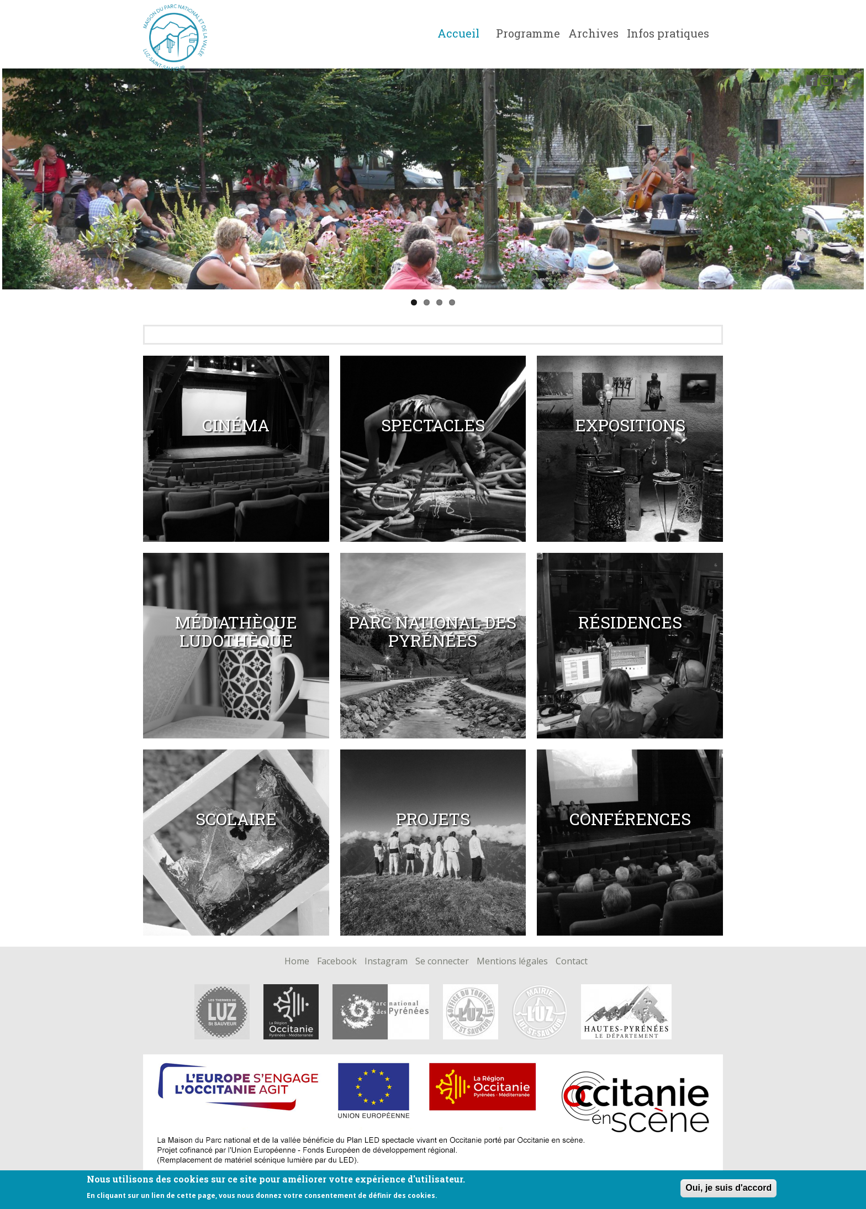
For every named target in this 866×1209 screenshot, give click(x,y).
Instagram (386, 962)
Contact (572, 962)
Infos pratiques (668, 33)
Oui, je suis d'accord (728, 1187)
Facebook (337, 962)
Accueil (458, 33)
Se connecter (442, 962)
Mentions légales (512, 962)
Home (296, 962)
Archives (593, 33)
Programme (528, 33)
